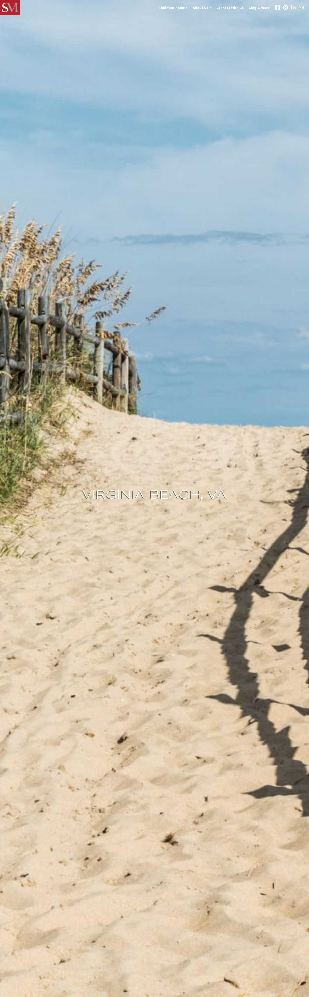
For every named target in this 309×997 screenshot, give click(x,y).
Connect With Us (230, 7)
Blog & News (259, 7)
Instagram (285, 8)
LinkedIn (293, 8)
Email (301, 8)
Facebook (277, 8)
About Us (200, 7)
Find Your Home (172, 7)
